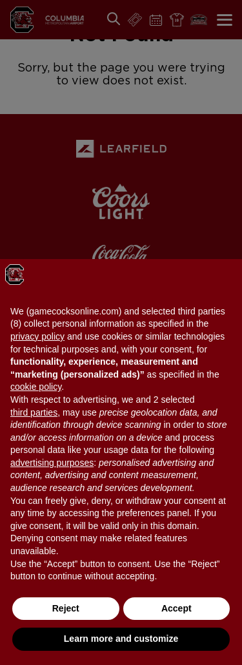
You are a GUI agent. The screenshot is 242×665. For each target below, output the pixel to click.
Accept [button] (176, 608)
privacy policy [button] (37, 336)
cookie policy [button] (35, 386)
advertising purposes (52, 463)
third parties (33, 412)
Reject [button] (65, 608)
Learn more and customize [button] (121, 638)
